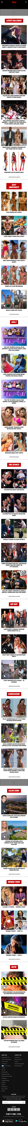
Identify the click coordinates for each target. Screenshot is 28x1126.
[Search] (26, 2)
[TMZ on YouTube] (15, 1109)
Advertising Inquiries (19, 1063)
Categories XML (5, 1080)
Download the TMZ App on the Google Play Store (21, 1121)
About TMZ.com (5, 1057)
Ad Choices (4, 1063)
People (3, 1084)
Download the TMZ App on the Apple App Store (7, 1121)
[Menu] (2, 2)
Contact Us (17, 1057)
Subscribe (23, 1102)
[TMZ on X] (12, 1109)
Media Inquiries (18, 1065)
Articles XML (5, 1072)
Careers (16, 1061)
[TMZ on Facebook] (8, 1109)
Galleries (4, 1082)
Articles (3, 1070)
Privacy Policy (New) (6, 1059)
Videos (3, 1091)
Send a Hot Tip (18, 1059)
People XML (4, 1086)
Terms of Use (5, 1061)
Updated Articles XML (7, 1076)
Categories (4, 1078)
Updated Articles (5, 1074)
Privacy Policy (9, 1099)
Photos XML (4, 1088)
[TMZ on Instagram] (18, 1109)
